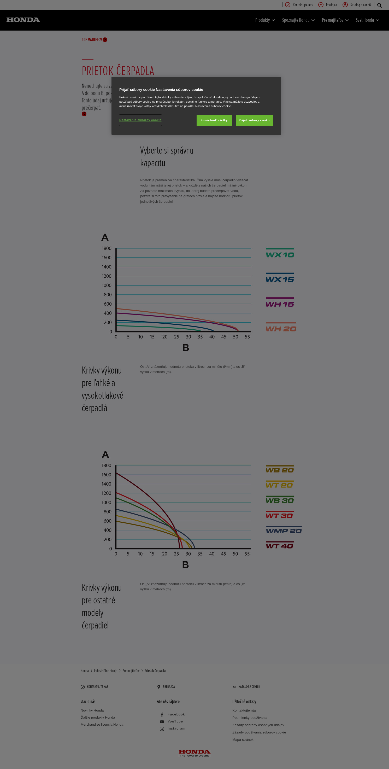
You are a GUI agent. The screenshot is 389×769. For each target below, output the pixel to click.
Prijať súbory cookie (254, 120)
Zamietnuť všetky (214, 120)
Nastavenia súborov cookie (140, 119)
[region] (196, 106)
